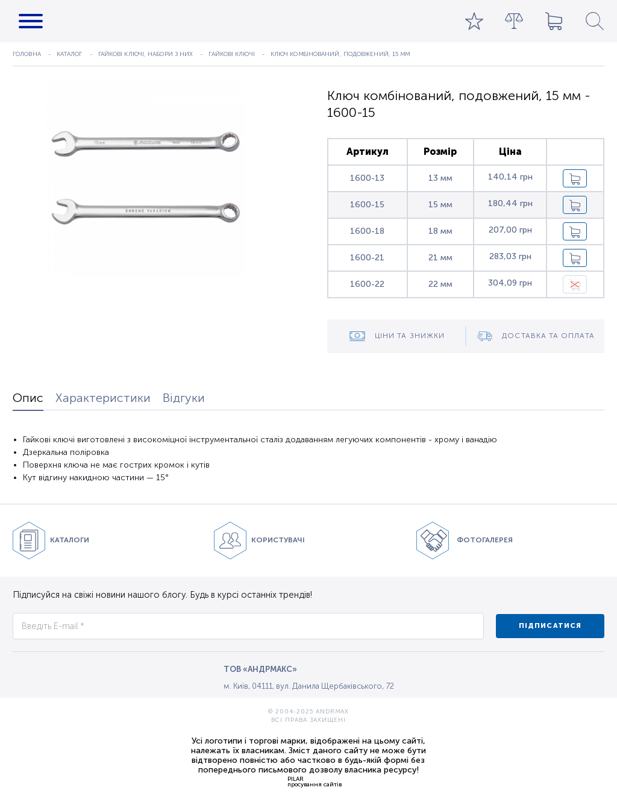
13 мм (440, 178)
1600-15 (367, 204)
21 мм (440, 257)
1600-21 (367, 257)
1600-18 (367, 231)
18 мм (440, 231)
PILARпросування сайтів (314, 782)
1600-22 (367, 284)
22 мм (440, 284)
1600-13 (367, 178)
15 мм (440, 204)
